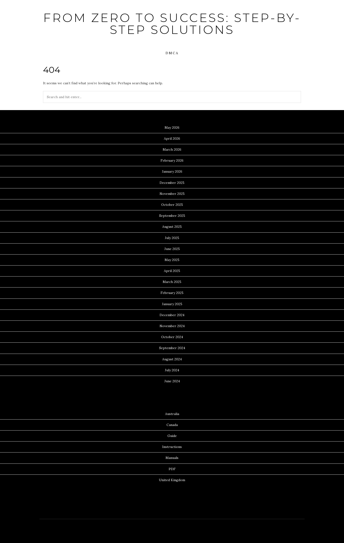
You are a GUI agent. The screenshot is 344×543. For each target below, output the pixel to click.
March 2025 (172, 282)
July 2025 (172, 238)
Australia (172, 414)
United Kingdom (172, 480)
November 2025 (172, 194)
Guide (172, 436)
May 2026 (172, 127)
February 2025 (172, 293)
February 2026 (172, 160)
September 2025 (172, 215)
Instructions (172, 447)
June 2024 (172, 381)
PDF (172, 469)
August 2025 (172, 226)
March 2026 (172, 149)
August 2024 (172, 359)
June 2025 (172, 249)
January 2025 (172, 304)
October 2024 (172, 337)
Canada (172, 425)
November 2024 (172, 326)
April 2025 (172, 271)
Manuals (172, 458)
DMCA (172, 53)
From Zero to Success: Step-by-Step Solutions (172, 24)
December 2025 (172, 183)
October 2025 (172, 204)
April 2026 (172, 138)
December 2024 (172, 315)
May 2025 (172, 260)
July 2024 (172, 370)
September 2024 (172, 348)
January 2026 (172, 171)
